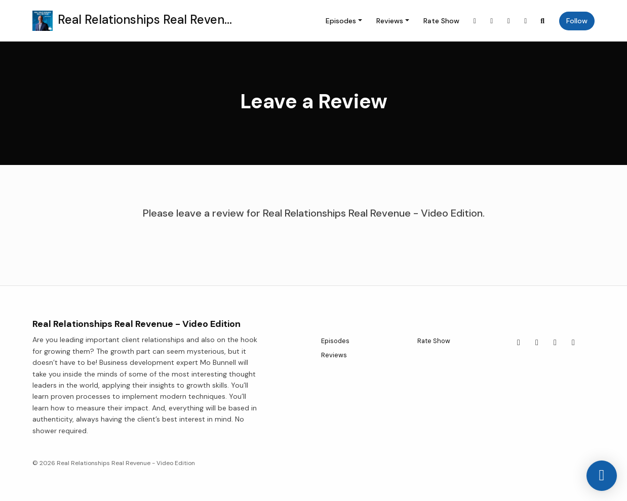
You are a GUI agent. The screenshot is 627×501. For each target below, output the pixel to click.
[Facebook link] (491, 21)
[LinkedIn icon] (573, 342)
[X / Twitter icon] (519, 342)
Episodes (341, 20)
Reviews (389, 20)
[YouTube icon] (555, 342)
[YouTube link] (509, 21)
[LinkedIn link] (525, 21)
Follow (576, 20)
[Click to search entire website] (543, 21)
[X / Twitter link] (475, 21)
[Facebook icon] (537, 342)
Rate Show (441, 20)
